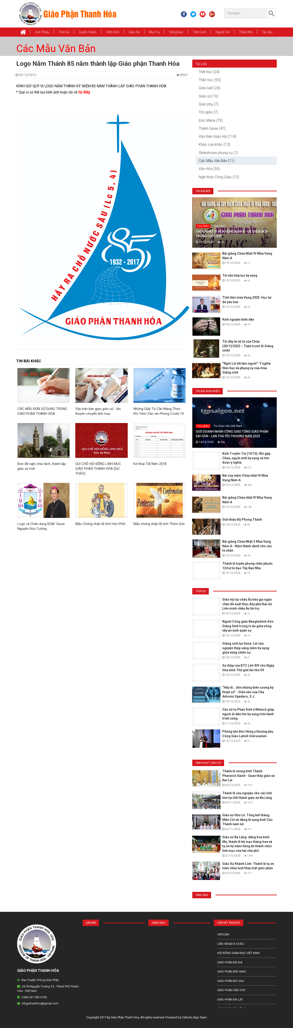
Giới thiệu (42, 32)
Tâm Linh (199, 32)
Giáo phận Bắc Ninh (231, 971)
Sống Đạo (176, 32)
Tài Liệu (267, 32)
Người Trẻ (222, 32)
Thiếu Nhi (245, 32)
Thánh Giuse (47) (212, 128)
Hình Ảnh (112, 32)
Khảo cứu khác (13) (214, 144)
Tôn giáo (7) (208, 112)
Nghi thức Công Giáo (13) (219, 177)
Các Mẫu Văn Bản (56, 49)
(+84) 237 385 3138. (34, 997)
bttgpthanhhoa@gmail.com (40, 1003)
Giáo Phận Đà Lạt (230, 999)
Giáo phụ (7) (208, 104)
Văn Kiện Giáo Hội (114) (217, 136)
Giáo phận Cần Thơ (231, 990)
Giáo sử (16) (208, 96)
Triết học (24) (209, 72)
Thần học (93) (210, 80)
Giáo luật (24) (209, 88)
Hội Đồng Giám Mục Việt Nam (238, 953)
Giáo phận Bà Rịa (229, 962)
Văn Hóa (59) (209, 169)
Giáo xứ (134, 32)
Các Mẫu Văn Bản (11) (216, 161)
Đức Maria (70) (210, 120)
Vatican (223, 934)
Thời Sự (63, 32)
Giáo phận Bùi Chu (230, 981)
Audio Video (87, 32)
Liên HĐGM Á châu (230, 944)
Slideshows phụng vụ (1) (218, 153)
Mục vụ (154, 32)
